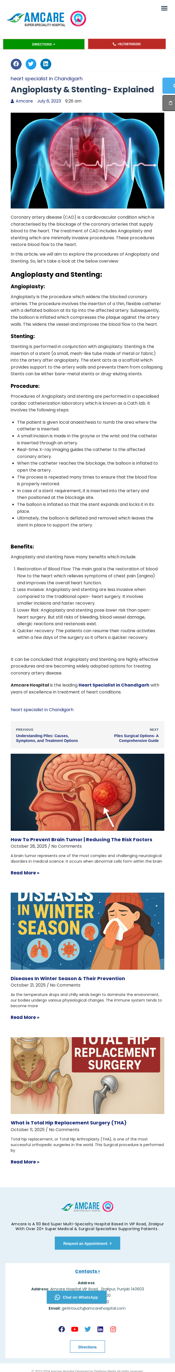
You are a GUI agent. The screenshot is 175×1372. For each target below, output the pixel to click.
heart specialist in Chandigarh (47, 78)
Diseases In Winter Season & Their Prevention (68, 978)
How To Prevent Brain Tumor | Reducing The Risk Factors (81, 839)
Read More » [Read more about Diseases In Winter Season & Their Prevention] (25, 1017)
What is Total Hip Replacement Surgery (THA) (69, 1122)
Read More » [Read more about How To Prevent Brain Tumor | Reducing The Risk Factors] (25, 873)
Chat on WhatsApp (76, 1297)
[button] (164, 8)
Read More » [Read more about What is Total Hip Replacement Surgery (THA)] (25, 1162)
